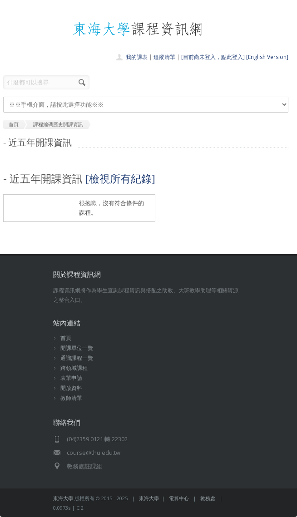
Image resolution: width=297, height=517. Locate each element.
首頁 (65, 338)
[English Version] (267, 57)
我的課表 (137, 57)
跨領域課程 (74, 368)
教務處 (207, 498)
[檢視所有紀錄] (120, 178)
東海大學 (63, 498)
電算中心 (179, 498)
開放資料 (71, 388)
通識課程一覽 (76, 358)
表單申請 (71, 378)
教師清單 (71, 398)
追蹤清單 (164, 57)
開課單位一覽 (76, 348)
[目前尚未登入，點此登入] (213, 57)
